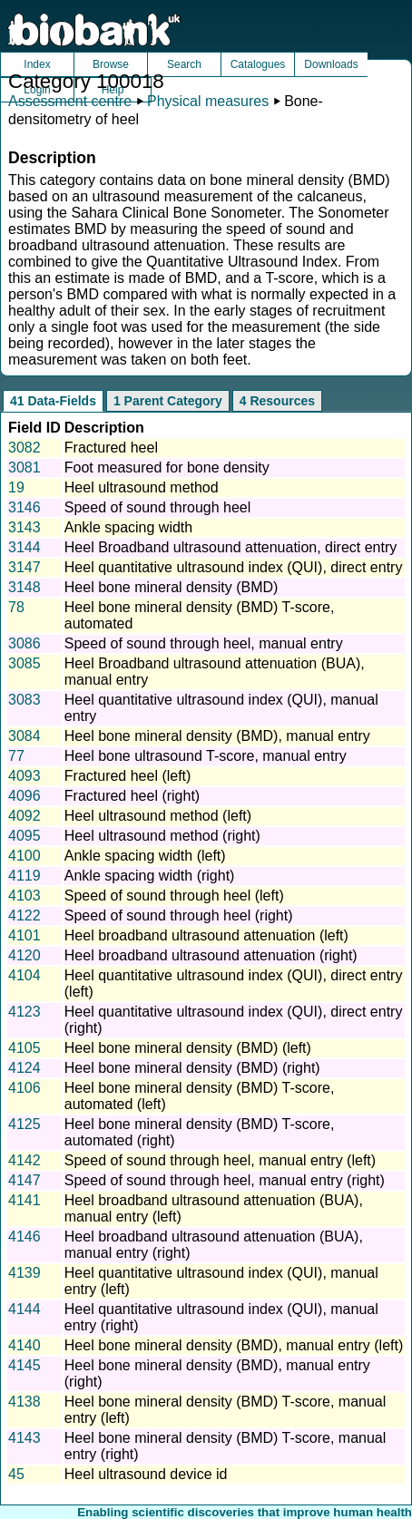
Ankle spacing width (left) (145, 855)
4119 (24, 875)
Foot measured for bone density (167, 467)
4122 (24, 915)
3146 (24, 507)
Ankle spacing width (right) (149, 875)
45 (16, 1474)
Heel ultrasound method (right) (162, 835)
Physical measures (208, 101)
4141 (24, 1200)
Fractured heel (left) (127, 776)
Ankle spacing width (128, 527)
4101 (24, 935)
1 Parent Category (167, 401)
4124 (24, 1068)
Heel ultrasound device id (146, 1474)
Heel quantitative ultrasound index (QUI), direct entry (233, 567)
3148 (24, 587)
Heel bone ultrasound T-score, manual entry (205, 756)
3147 (24, 567)
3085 (24, 663)
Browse (111, 64)
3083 (24, 699)
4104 (24, 975)
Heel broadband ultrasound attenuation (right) (211, 955)
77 (16, 756)
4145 (24, 1365)
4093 (24, 776)
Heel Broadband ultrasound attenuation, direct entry (230, 547)
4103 (24, 895)
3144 (24, 547)
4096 (24, 795)
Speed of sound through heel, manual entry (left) (220, 1160)
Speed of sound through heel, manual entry (203, 643)
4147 (24, 1180)
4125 (24, 1124)
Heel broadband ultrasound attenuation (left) (206, 935)
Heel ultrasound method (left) (157, 815)
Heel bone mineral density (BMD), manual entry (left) (233, 1345)
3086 (24, 643)
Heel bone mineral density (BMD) (171, 587)
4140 (24, 1345)
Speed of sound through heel (157, 507)
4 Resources (277, 401)
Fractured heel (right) (132, 795)
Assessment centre (70, 101)
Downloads (331, 64)
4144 (24, 1309)
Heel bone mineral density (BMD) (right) (192, 1068)
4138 (24, 1401)
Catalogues (258, 64)
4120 (24, 955)
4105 (24, 1048)
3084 (24, 736)
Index (37, 64)
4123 (24, 1011)
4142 (24, 1160)
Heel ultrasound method (141, 487)
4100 (24, 855)
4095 (24, 835)
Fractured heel (111, 447)
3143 (24, 527)
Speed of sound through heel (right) (178, 915)
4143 (24, 1438)
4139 (24, 1272)
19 (16, 487)
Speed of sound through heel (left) (174, 895)
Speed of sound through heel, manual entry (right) (224, 1180)
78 (16, 607)
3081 (24, 467)
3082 (24, 447)
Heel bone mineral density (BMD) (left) (187, 1048)
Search (184, 64)
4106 (24, 1087)
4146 (24, 1236)
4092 (24, 815)
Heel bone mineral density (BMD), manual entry (217, 736)
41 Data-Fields (53, 401)
